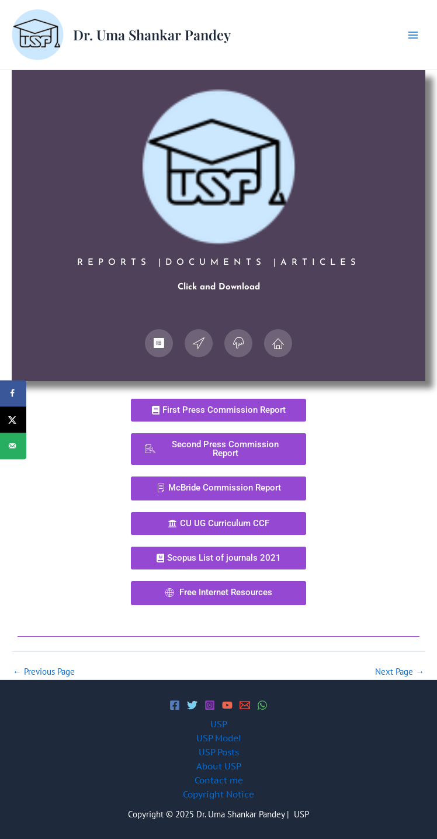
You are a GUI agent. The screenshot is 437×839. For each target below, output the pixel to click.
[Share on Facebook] (13, 393)
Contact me (219, 780)
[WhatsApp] (262, 705)
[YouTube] (227, 705)
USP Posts (219, 752)
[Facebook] (174, 705)
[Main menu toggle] (413, 35)
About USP (218, 766)
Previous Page (44, 672)
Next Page (399, 672)
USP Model (218, 738)
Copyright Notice (218, 794)
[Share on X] (13, 419)
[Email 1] (245, 705)
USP (218, 724)
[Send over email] (13, 446)
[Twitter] (192, 705)
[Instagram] (209, 705)
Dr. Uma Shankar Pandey (152, 34)
